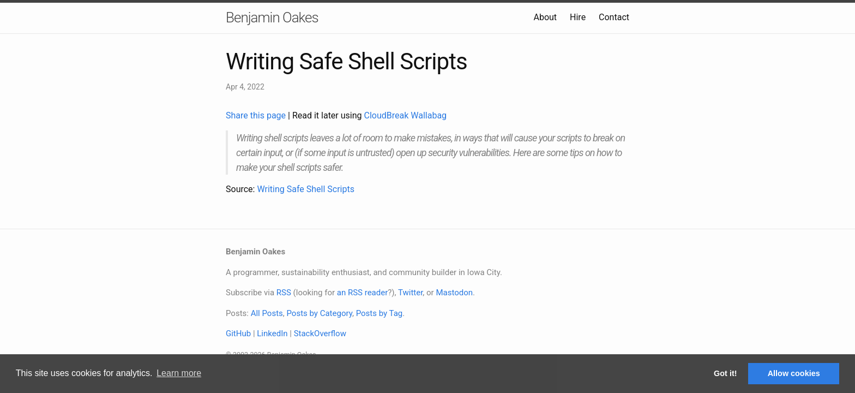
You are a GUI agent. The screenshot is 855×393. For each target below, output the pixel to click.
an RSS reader (362, 292)
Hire (578, 17)
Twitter (410, 292)
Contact (614, 17)
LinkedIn (272, 333)
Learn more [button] (178, 373)
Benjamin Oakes (272, 17)
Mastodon (454, 292)
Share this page (257, 115)
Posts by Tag (379, 313)
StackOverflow (320, 333)
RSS (283, 292)
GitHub (238, 333)
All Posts (267, 313)
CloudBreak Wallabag (405, 115)
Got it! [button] (725, 373)
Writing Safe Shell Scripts (305, 189)
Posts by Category (319, 313)
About (545, 17)
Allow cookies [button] (794, 373)
